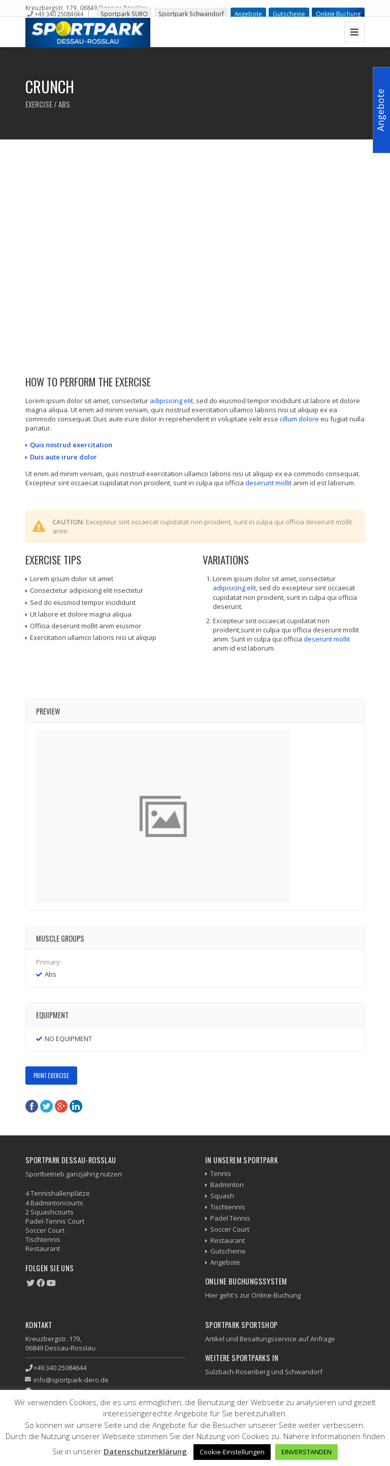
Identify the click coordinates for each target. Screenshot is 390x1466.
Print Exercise (51, 1075)
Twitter (46, 1106)
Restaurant (227, 1240)
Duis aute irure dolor (63, 456)
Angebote (248, 14)
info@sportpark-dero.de (71, 1379)
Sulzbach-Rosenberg (237, 1371)
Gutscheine (289, 14)
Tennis (220, 1173)
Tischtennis (227, 1206)
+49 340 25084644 (59, 14)
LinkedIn (76, 1106)
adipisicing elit (171, 400)
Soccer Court (229, 1229)
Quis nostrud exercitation (71, 444)
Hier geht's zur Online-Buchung (253, 1295)
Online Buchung (338, 14)
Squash (222, 1195)
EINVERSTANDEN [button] (306, 1451)
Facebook (31, 1106)
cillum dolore (299, 418)
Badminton (227, 1184)
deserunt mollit (268, 482)
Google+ (61, 1106)
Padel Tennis (230, 1218)
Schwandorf (303, 1371)
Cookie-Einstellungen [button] (232, 1451)
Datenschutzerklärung (145, 1451)
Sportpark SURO (124, 14)
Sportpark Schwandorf (191, 14)
